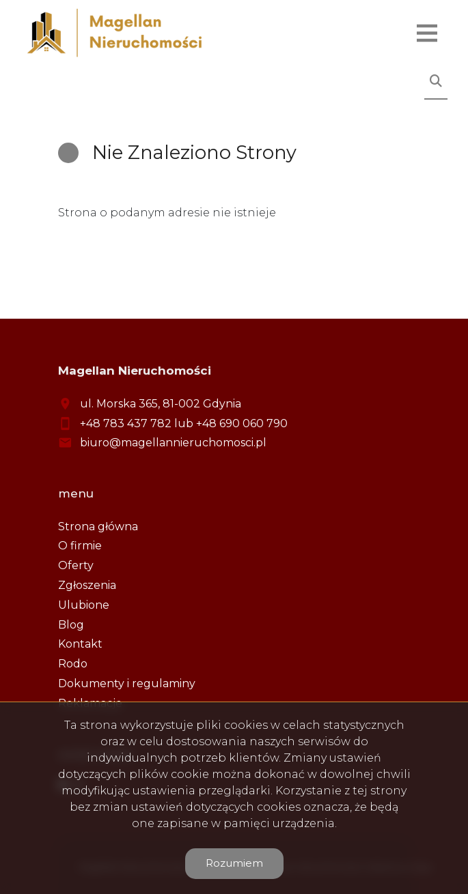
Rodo (72, 663)
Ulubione (83, 605)
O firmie (80, 545)
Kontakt (80, 643)
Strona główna (98, 526)
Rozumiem (234, 862)
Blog (71, 624)
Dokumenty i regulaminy (126, 683)
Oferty (76, 565)
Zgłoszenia (87, 585)
